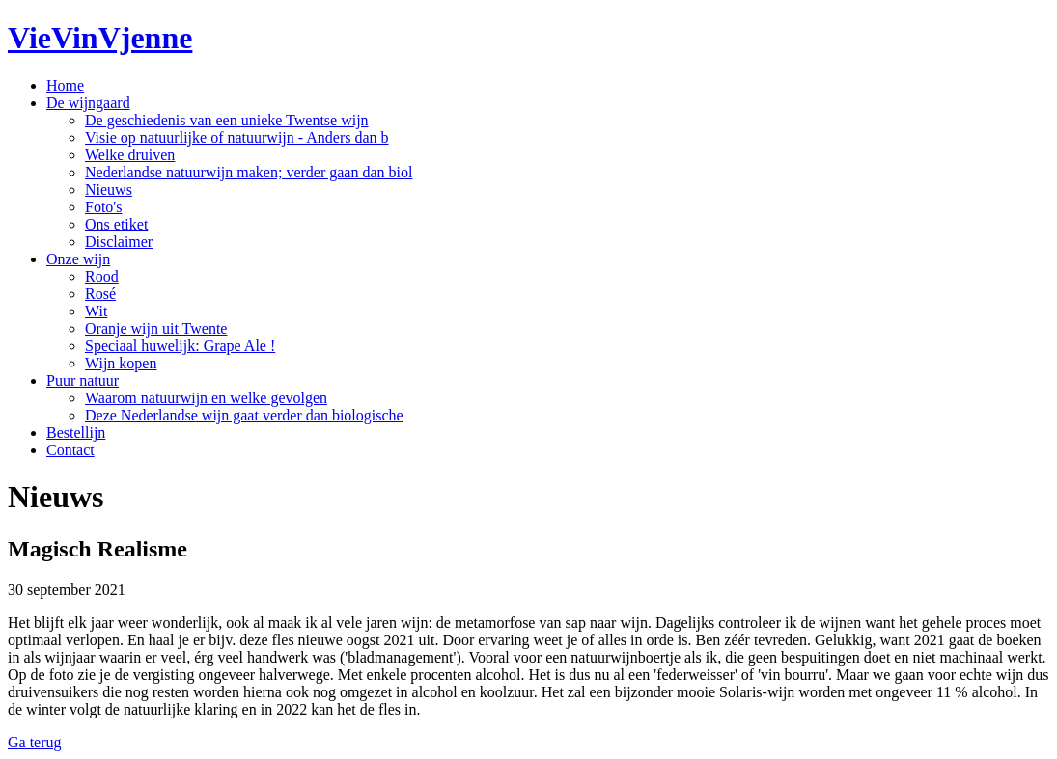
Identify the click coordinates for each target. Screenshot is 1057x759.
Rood (102, 276)
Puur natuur (82, 380)
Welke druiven (130, 155)
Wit (96, 311)
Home (65, 85)
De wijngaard (88, 103)
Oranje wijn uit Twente (156, 328)
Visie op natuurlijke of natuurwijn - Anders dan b (237, 137)
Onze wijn (78, 259)
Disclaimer (119, 241)
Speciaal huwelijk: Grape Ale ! (180, 346)
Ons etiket (116, 224)
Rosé (100, 293)
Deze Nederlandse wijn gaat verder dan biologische (244, 415)
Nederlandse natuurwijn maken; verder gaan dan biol (248, 172)
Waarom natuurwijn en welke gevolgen (206, 398)
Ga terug (35, 742)
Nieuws (108, 189)
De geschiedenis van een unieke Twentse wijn (227, 120)
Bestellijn (75, 432)
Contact (70, 450)
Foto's (103, 207)
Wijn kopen (120, 363)
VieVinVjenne (100, 37)
